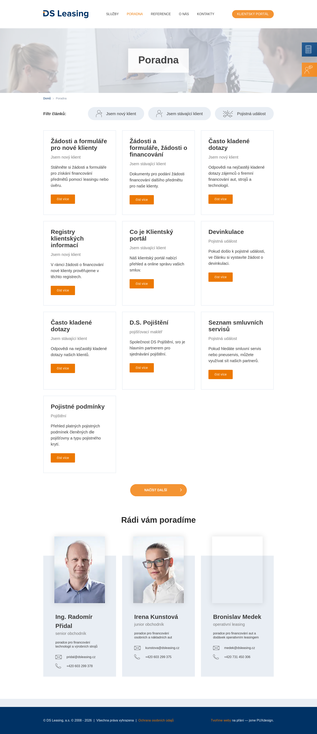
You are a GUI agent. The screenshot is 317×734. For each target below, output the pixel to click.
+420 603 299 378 (80, 666)
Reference (161, 14)
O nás (184, 14)
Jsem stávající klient (185, 113)
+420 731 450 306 (237, 657)
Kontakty (205, 14)
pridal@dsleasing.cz (81, 657)
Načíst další (155, 490)
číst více (63, 199)
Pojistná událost (251, 113)
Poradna (135, 14)
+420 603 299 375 (158, 657)
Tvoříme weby (221, 720)
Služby (112, 14)
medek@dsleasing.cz (239, 648)
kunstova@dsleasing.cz (162, 648)
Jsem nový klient (121, 113)
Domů (47, 98)
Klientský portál (253, 14)
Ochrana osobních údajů (156, 720)
